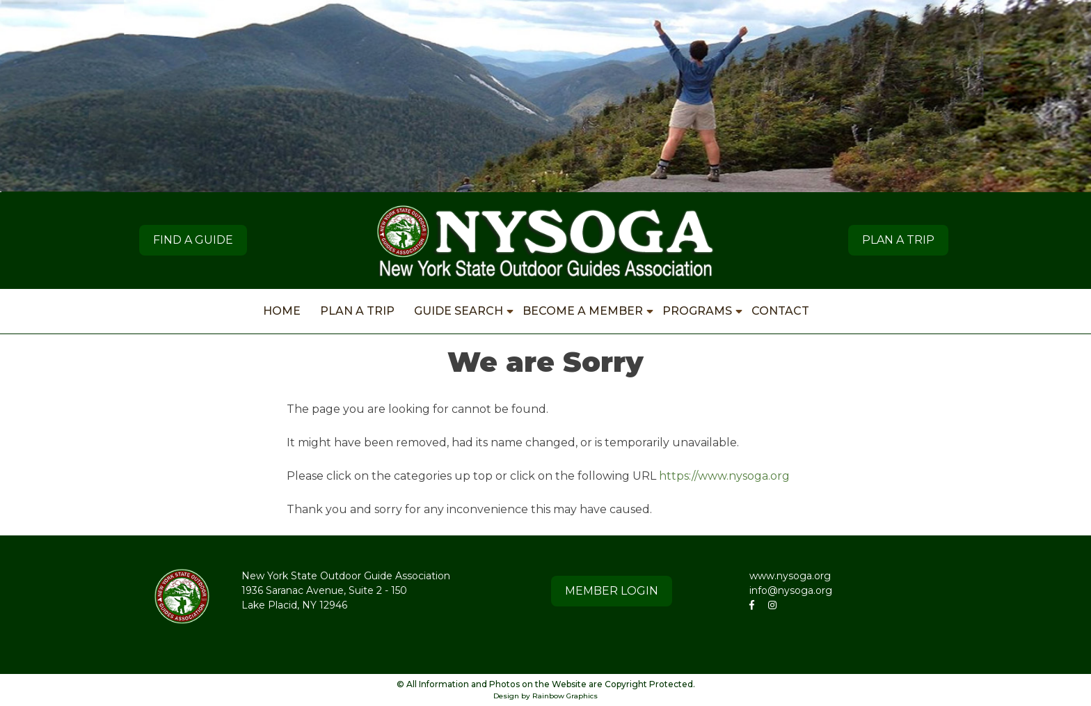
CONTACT (780, 310)
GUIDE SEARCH (458, 310)
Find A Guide (193, 239)
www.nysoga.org (790, 576)
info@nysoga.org (790, 590)
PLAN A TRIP (898, 239)
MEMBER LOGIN (611, 590)
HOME (282, 310)
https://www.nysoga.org (724, 476)
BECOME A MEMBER (583, 310)
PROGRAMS (697, 310)
